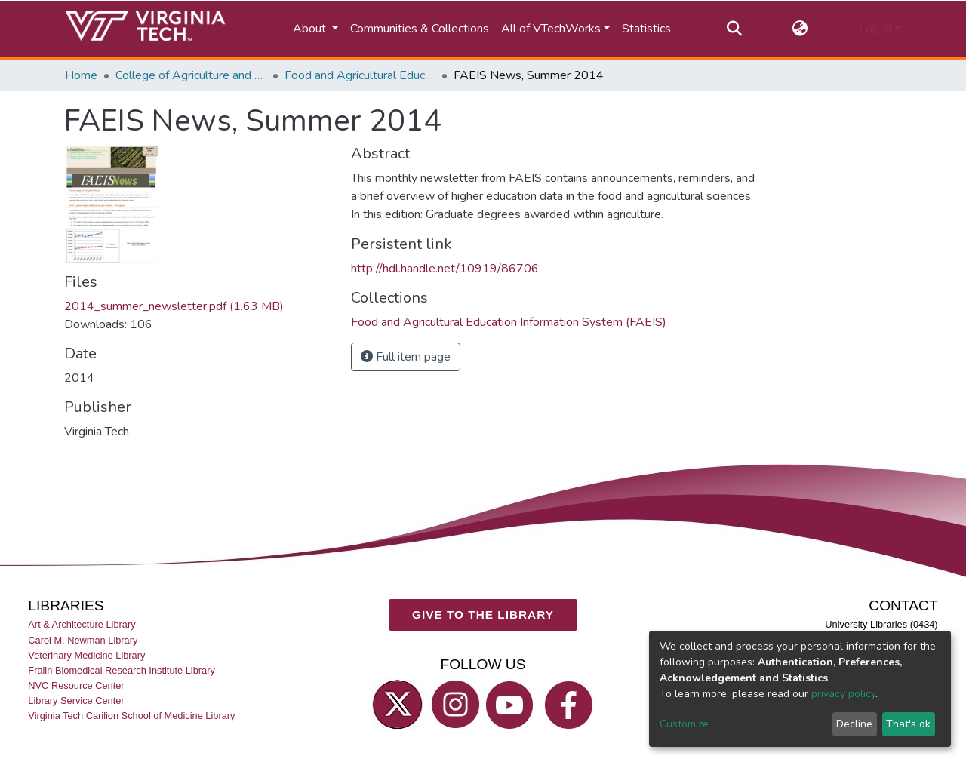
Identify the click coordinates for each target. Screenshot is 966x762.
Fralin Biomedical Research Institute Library (121, 669)
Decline (854, 724)
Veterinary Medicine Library (86, 654)
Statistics (646, 28)
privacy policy (843, 694)
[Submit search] (733, 29)
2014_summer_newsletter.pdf (174, 306)
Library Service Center (76, 700)
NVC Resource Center (76, 685)
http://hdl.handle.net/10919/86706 (445, 268)
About (311, 28)
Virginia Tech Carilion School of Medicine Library (131, 715)
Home (81, 75)
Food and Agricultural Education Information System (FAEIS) (360, 75)
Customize (684, 724)
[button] (800, 29)
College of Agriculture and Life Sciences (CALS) (190, 75)
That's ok (908, 724)
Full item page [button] (406, 357)
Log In (875, 28)
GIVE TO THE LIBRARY (483, 614)
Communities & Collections (419, 28)
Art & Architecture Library (81, 624)
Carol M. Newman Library (82, 639)
